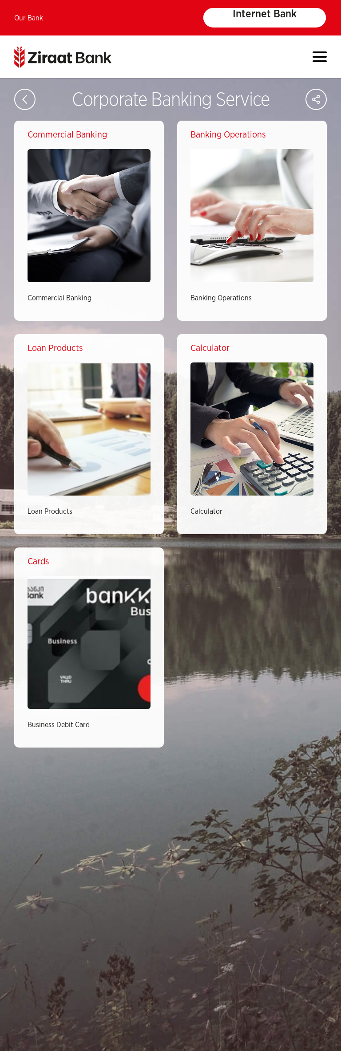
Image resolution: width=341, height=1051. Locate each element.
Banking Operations (221, 298)
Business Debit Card (59, 724)
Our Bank (28, 18)
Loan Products (50, 511)
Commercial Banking (59, 298)
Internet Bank (265, 14)
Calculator (206, 511)
